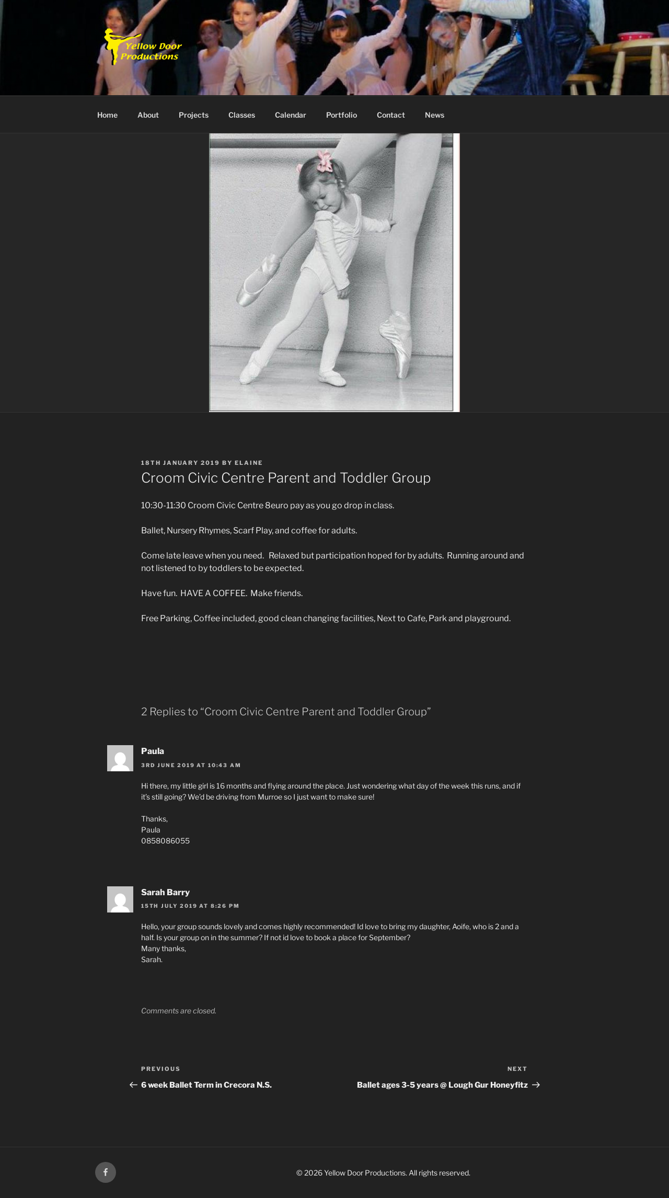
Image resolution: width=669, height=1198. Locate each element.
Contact (391, 114)
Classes (241, 114)
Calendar (290, 114)
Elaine (249, 462)
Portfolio (341, 114)
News (434, 114)
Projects (194, 114)
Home (107, 114)
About (148, 114)
